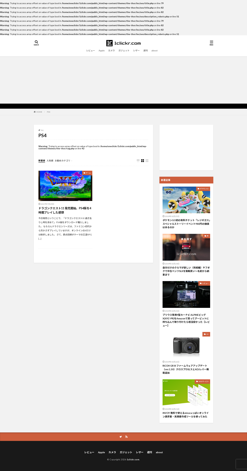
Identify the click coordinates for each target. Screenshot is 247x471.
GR (207, 334)
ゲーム (88, 173)
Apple (102, 50)
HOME (39, 112)
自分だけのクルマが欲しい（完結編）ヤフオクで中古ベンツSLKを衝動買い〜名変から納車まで (186, 271)
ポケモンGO (204, 189)
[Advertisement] (123, 80)
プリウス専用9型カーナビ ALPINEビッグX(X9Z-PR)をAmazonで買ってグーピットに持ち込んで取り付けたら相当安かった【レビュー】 (186, 320)
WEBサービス (204, 381)
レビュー (90, 50)
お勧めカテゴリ (62, 160)
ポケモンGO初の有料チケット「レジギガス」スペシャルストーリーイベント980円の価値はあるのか (186, 224)
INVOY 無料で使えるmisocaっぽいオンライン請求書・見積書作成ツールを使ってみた (186, 414)
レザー (136, 50)
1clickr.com (133, 459)
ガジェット (123, 50)
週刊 (145, 50)
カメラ (111, 50)
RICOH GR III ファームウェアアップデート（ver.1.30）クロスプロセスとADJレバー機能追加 (186, 369)
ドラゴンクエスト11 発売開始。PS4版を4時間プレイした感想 (64, 210)
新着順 (41, 160)
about (154, 50)
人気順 (50, 160)
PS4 (48, 112)
